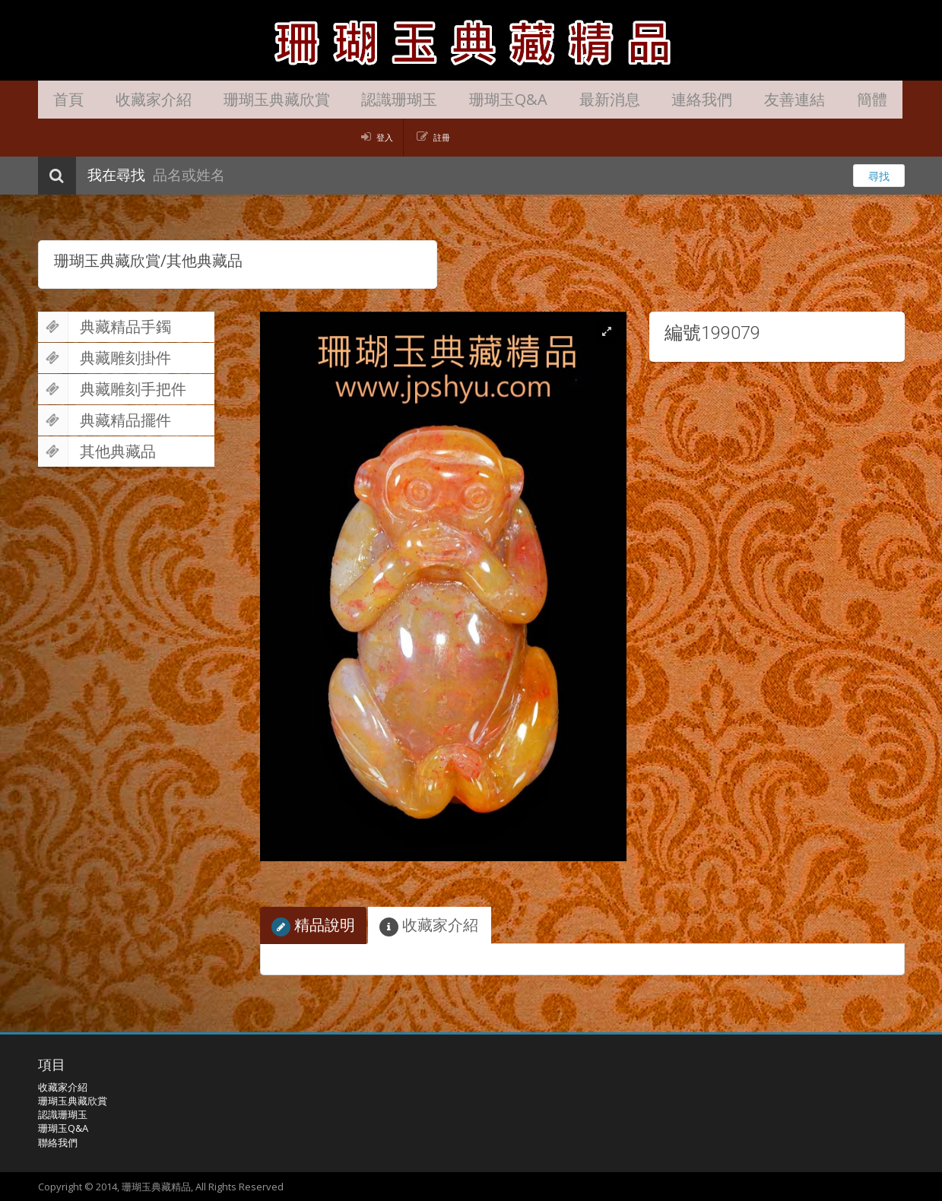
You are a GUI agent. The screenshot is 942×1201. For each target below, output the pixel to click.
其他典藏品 (97, 451)
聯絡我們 (58, 1142)
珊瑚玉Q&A (469, 99)
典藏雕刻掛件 (104, 358)
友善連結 (728, 99)
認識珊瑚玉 (369, 99)
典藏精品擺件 (104, 420)
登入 (384, 137)
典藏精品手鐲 (104, 327)
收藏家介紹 (141, 99)
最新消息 (561, 99)
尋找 (879, 176)
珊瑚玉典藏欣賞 (254, 99)
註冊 (441, 137)
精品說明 (313, 925)
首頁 (64, 99)
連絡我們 (644, 99)
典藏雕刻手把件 (112, 389)
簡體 (797, 99)
